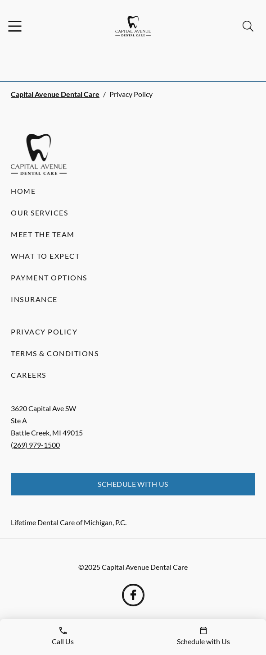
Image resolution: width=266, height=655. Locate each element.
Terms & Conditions (55, 353)
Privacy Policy (44, 331)
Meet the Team (43, 234)
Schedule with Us (133, 484)
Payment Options (49, 277)
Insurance (34, 299)
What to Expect (45, 256)
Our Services (39, 212)
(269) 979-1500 (35, 444)
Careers (28, 375)
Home (23, 191)
